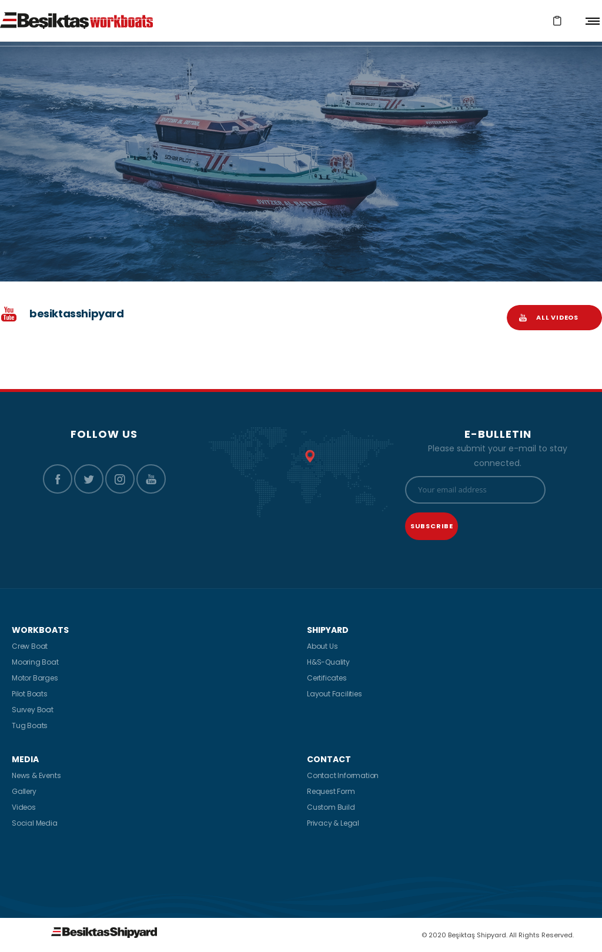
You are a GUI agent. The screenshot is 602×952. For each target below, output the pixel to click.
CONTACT (329, 759)
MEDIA (25, 759)
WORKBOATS (40, 630)
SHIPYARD (328, 630)
